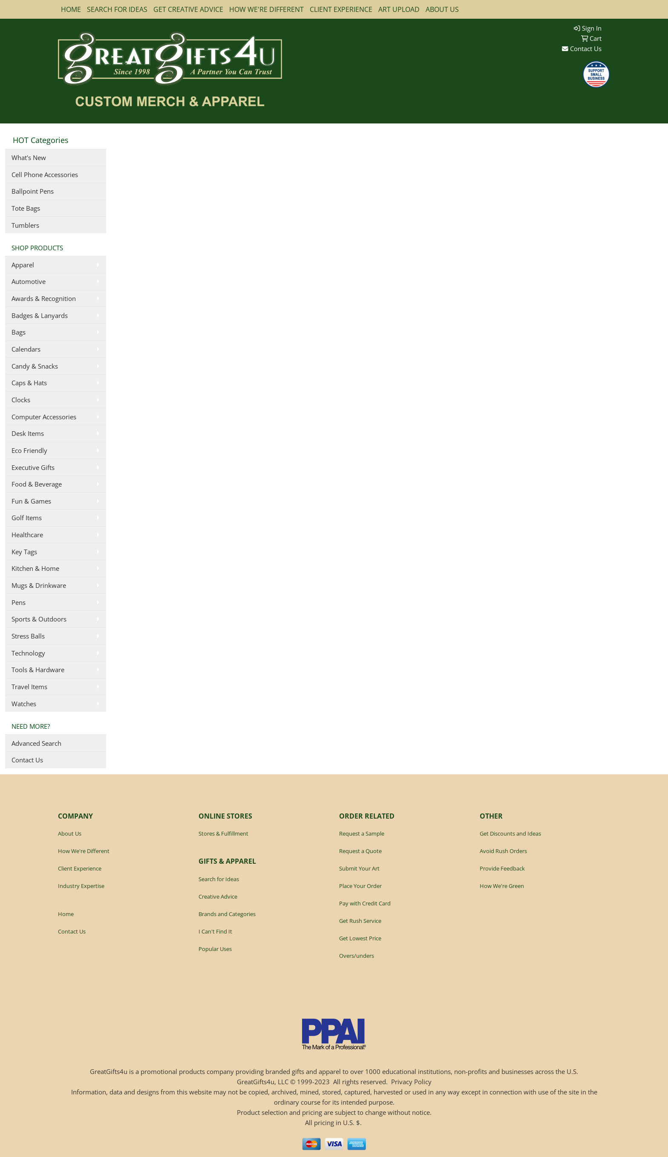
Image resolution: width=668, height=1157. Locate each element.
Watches (24, 703)
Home (66, 914)
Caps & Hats (29, 382)
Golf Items (27, 517)
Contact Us (582, 48)
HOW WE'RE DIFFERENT (266, 9)
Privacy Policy (411, 1081)
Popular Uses (215, 949)
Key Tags (24, 551)
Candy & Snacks (35, 366)
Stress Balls (28, 636)
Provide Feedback (502, 868)
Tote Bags (26, 208)
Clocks (21, 399)
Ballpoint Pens (33, 191)
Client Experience (79, 868)
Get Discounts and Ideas (510, 833)
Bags (19, 332)
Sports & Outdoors (39, 619)
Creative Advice (218, 896)
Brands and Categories (227, 914)
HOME (71, 9)
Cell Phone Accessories (45, 174)
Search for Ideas (219, 879)
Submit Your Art (359, 868)
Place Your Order (360, 886)
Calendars (26, 349)
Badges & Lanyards (40, 315)
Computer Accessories (44, 416)
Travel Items (29, 686)
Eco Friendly (29, 450)
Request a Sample (361, 833)
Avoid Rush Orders (503, 851)
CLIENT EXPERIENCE (341, 9)
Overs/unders (356, 955)
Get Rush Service (360, 921)
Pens (19, 602)
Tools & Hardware (38, 669)
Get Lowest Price (360, 938)
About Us (69, 833)
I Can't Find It (215, 931)
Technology (28, 653)
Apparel (23, 265)
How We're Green (502, 886)
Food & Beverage (37, 484)
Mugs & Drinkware (39, 585)
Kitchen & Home (35, 568)
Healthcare (27, 534)
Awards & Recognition (44, 298)
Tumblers (25, 225)
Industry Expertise (81, 886)
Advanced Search (36, 743)
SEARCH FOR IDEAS (117, 9)
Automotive (29, 281)
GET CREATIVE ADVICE (188, 9)
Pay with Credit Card (365, 903)
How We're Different (83, 851)
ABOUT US (442, 9)
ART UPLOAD (399, 9)
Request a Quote (360, 851)
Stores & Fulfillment (223, 833)
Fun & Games (31, 501)
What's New (29, 157)
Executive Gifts (33, 467)
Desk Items (28, 433)
